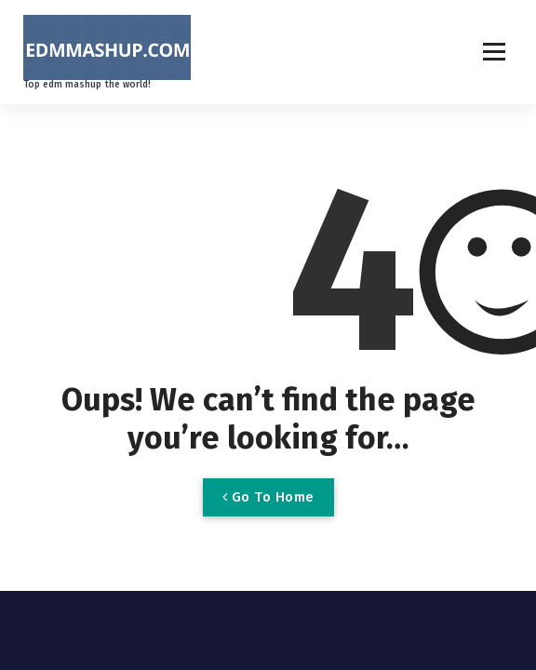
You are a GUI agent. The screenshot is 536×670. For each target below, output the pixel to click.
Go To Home (268, 497)
